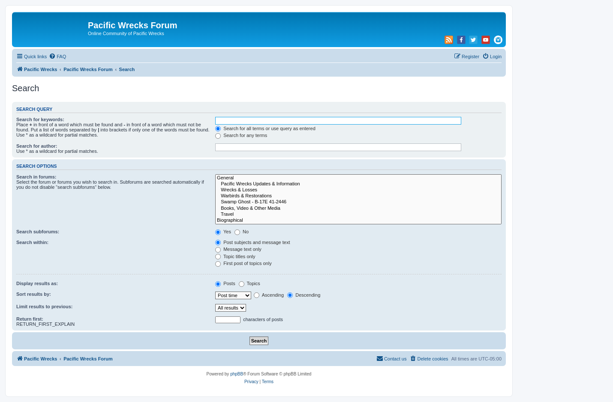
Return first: (29, 319)
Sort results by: (33, 294)
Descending (303, 295)
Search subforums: (37, 231)
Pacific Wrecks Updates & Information (358, 184)
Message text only (238, 249)
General (358, 178)
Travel (358, 214)
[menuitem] (57, 56)
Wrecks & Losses (358, 190)
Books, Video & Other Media (358, 208)
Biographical (358, 220)
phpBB (236, 374)
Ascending (269, 295)
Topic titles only (235, 256)
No (241, 231)
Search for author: (36, 146)
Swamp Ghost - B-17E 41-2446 (358, 202)
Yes (223, 231)
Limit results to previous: (44, 306)
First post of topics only (243, 263)
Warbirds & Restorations (358, 196)
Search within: (32, 242)
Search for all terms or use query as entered (265, 128)
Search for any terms (241, 135)
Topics (249, 283)
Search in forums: (36, 176)
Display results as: (37, 283)
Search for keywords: (40, 119)
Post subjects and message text (252, 242)
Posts (225, 283)
